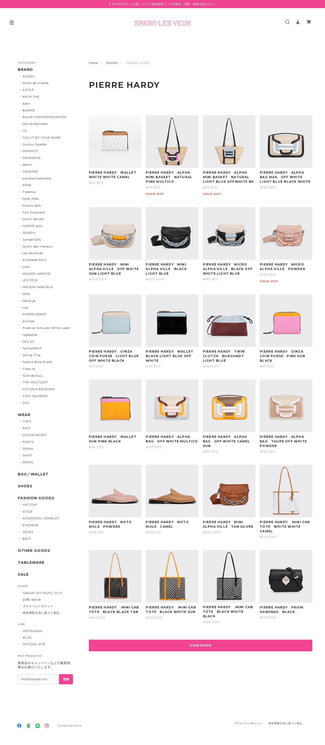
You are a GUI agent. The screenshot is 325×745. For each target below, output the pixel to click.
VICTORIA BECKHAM (39, 389)
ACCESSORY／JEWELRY (41, 518)
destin (27, 165)
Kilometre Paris (34, 260)
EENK (27, 185)
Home (93, 63)
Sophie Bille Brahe (37, 362)
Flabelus (29, 192)
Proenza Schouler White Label (46, 328)
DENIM (28, 449)
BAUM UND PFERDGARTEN (44, 117)
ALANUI (29, 76)
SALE (23, 574)
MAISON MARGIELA (38, 287)
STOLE (28, 511)
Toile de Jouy (33, 375)
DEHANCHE (32, 158)
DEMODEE (30, 171)
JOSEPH (29, 233)
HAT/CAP (30, 504)
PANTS (28, 442)
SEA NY (29, 341)
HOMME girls (33, 226)
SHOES (25, 486)
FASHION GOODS (36, 498)
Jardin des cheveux (38, 246)
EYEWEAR (31, 525)
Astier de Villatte (36, 83)
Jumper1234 (32, 239)
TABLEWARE (31, 562)
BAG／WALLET (33, 474)
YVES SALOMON (35, 396)
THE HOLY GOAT (35, 382)
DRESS (28, 462)
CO (25, 131)
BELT (27, 538)
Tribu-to (29, 369)
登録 (66, 679)
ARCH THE (31, 96)
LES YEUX (30, 280)
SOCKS (28, 532)
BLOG (27, 637)
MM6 (26, 294)
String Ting (32, 355)
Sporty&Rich (32, 348)
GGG (26, 403)
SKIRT (27, 455)
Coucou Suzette (35, 144)
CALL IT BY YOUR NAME (42, 137)
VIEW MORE (201, 645)
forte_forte (31, 199)
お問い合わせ (32, 599)
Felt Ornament (34, 212)
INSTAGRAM (32, 631)
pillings (29, 321)
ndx (26, 307)
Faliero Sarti (32, 205)
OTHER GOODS (34, 551)
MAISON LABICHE (37, 273)
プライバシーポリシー (38, 606)
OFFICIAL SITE (34, 644)
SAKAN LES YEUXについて (43, 593)
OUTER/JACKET (35, 435)
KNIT (26, 428)
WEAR (24, 415)
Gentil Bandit (33, 219)
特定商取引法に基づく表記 (41, 613)
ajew (26, 103)
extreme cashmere (37, 178)
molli (26, 267)
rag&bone (30, 335)
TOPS (27, 421)
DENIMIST (30, 151)
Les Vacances (33, 253)
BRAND (112, 63)
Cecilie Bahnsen (35, 124)
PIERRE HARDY (35, 314)
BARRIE (29, 110)
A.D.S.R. (29, 90)
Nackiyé (29, 301)
